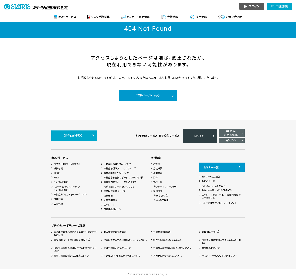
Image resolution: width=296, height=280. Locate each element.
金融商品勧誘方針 (162, 232)
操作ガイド (231, 140)
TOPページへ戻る (148, 95)
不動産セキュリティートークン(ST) (70, 194)
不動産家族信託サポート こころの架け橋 (123, 177)
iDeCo (57, 173)
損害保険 (108, 195)
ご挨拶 (156, 164)
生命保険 (58, 203)
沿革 (155, 177)
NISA (56, 177)
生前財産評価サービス (115, 191)
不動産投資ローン (112, 209)
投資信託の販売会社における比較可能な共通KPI (75, 250)
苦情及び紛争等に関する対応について (172, 248)
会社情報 (156, 157)
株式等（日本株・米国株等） (67, 164)
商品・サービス (59, 157)
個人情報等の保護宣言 (115, 232)
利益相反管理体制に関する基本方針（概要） (221, 242)
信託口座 (58, 199)
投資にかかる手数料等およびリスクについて (125, 240)
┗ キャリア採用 (161, 200)
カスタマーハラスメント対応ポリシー (219, 256)
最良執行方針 (209, 232)
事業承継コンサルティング (116, 173)
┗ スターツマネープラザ (165, 186)
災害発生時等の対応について (167, 256)
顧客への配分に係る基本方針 (168, 240)
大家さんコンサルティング (214, 185)
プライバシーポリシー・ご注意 (68, 225)
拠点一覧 (157, 182)
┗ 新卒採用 (159, 195)
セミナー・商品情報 (211, 176)
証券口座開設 (73, 136)
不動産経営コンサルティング (117, 164)
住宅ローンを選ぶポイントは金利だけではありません (221, 197)
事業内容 (157, 173)
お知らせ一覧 (208, 181)
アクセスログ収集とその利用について (122, 256)
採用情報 (157, 191)
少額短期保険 (110, 200)
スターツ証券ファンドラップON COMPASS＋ (67, 188)
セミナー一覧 (211, 167)
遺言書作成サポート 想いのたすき (120, 182)
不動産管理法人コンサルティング (120, 168)
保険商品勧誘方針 (211, 248)
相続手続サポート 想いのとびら (119, 186)
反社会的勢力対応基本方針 (117, 248)
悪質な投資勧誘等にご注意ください (71, 256)
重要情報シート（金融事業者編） (70, 240)
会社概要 (157, 168)
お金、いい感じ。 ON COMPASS (216, 190)
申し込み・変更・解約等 (231, 133)
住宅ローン (109, 205)
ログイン (199, 135)
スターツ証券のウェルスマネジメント (219, 202)
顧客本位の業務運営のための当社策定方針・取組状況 (76, 234)
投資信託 (58, 168)
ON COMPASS (61, 182)
